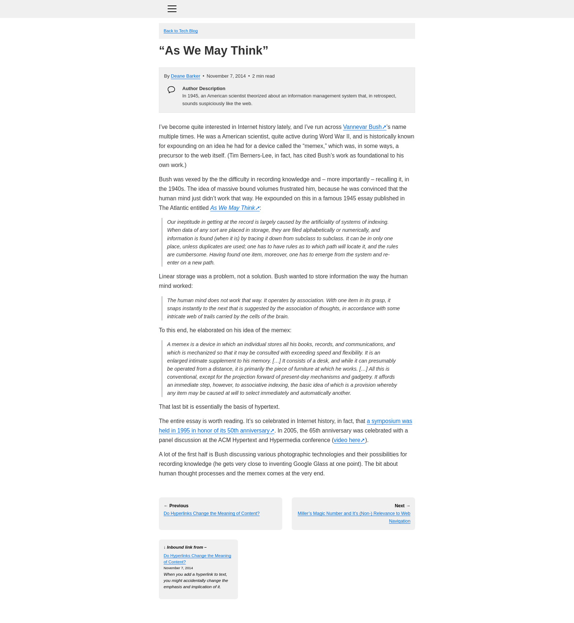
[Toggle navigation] (287, 8)
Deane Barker (185, 76)
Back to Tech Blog (181, 30)
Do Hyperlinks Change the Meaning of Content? (212, 513)
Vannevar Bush (362, 127)
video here (347, 440)
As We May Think (232, 208)
